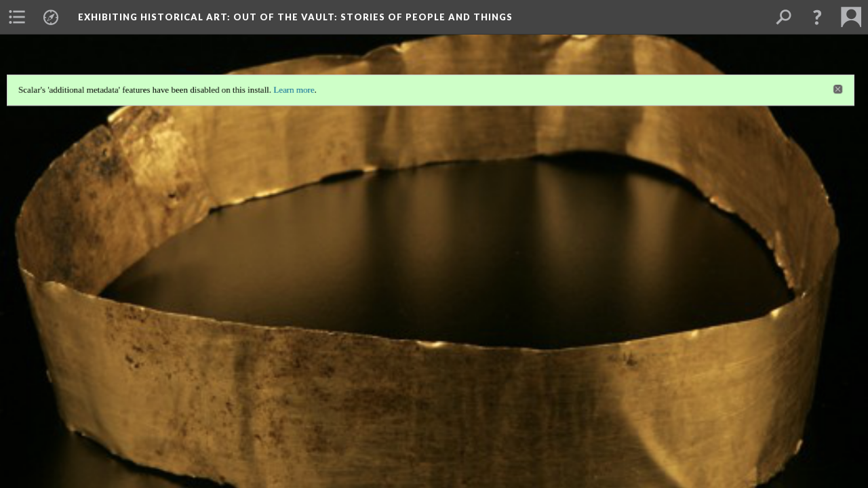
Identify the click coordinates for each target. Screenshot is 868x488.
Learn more (292, 88)
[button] (817, 17)
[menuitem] (17, 17)
